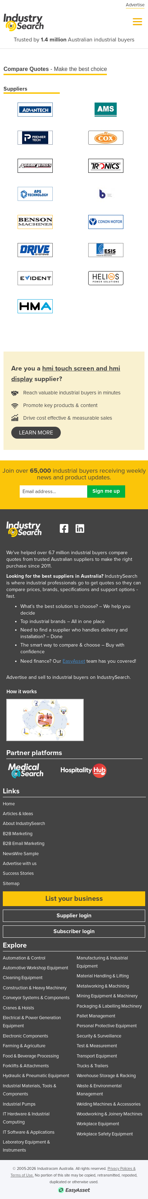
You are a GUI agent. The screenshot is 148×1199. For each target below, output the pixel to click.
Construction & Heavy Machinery (34, 988)
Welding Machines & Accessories (109, 1104)
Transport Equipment (97, 1056)
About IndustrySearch (24, 823)
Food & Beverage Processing (31, 1056)
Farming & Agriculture (24, 1046)
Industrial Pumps (19, 1104)
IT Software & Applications (28, 1132)
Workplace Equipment (98, 1124)
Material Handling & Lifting (103, 976)
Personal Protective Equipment (107, 1026)
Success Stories (18, 873)
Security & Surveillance (99, 1036)
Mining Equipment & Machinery (107, 996)
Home (9, 804)
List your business (74, 899)
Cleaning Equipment (23, 978)
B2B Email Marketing (23, 843)
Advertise (135, 5)
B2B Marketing (17, 834)
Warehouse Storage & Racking (106, 1076)
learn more (36, 432)
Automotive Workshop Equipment (35, 968)
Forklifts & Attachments (26, 1066)
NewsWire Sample (21, 854)
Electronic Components (25, 1036)
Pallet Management (96, 1016)
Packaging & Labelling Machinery (109, 1006)
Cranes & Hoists (18, 1008)
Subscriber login (74, 931)
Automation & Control (24, 958)
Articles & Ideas (18, 814)
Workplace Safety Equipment (105, 1134)
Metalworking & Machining (103, 986)
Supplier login (74, 915)
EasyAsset (74, 661)
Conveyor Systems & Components (36, 998)
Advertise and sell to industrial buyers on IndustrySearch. (68, 677)
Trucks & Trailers (92, 1066)
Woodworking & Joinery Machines (109, 1114)
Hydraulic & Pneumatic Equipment (36, 1076)
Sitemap (11, 883)
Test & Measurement (97, 1046)
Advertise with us (20, 863)
